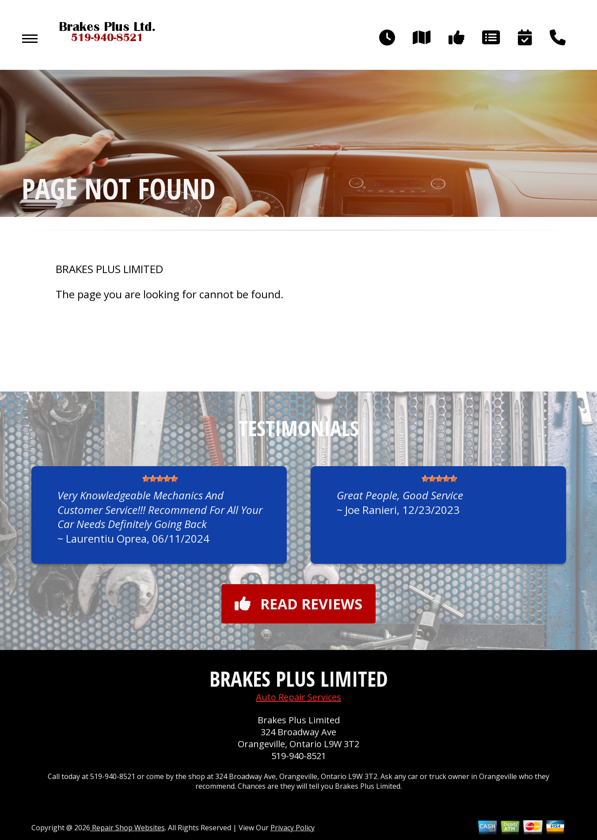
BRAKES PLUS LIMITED (109, 269)
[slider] (160, 478)
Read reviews (298, 603)
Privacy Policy (292, 827)
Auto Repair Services (298, 697)
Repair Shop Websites (127, 827)
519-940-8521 (298, 756)
